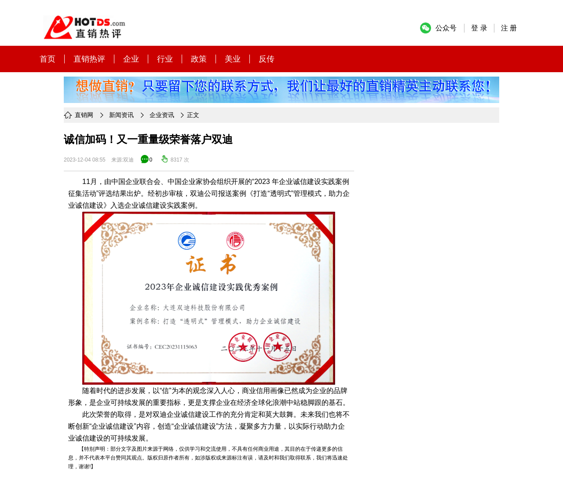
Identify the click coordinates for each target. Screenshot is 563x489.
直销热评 (89, 59)
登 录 (479, 28)
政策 (199, 59)
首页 (47, 59)
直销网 (84, 114)
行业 (165, 59)
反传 (266, 59)
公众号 (446, 28)
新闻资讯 (121, 114)
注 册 (509, 28)
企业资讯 (162, 114)
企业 (131, 59)
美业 (233, 59)
